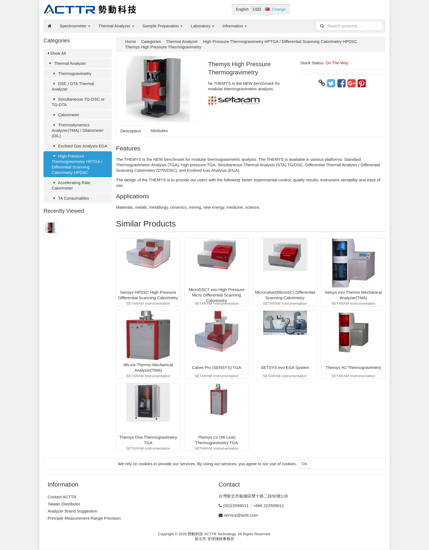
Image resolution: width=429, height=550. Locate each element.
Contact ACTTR (62, 496)
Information (234, 26)
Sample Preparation (163, 26)
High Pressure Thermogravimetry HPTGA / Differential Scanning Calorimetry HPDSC (77, 164)
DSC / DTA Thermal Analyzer (73, 86)
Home (130, 41)
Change (279, 9)
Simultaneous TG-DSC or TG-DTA (78, 102)
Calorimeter (65, 114)
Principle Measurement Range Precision (84, 518)
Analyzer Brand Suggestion (72, 511)
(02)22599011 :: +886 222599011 (253, 505)
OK (305, 463)
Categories (151, 41)
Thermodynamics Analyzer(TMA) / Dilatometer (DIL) (77, 130)
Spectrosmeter (75, 26)
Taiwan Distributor (64, 504)
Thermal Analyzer (116, 26)
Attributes (159, 130)
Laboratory (202, 26)
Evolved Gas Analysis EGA (80, 146)
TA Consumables (70, 198)
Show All (57, 53)
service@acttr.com (241, 515)
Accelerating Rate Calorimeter (71, 185)
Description (130, 131)
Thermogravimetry (71, 73)
